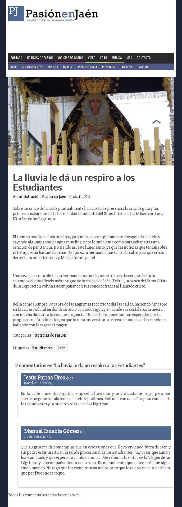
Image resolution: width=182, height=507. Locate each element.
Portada (16, 57)
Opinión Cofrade (87, 67)
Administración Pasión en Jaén (39, 196)
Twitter (142, 67)
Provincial (109, 67)
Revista (53, 67)
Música (117, 57)
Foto (103, 57)
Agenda (67, 67)
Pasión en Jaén (54, 14)
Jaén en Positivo (20, 73)
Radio (14, 67)
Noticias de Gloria (70, 57)
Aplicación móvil (33, 67)
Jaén (62, 348)
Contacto (144, 57)
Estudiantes (42, 348)
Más (129, 57)
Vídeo (92, 57)
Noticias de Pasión (40, 57)
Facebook (126, 67)
